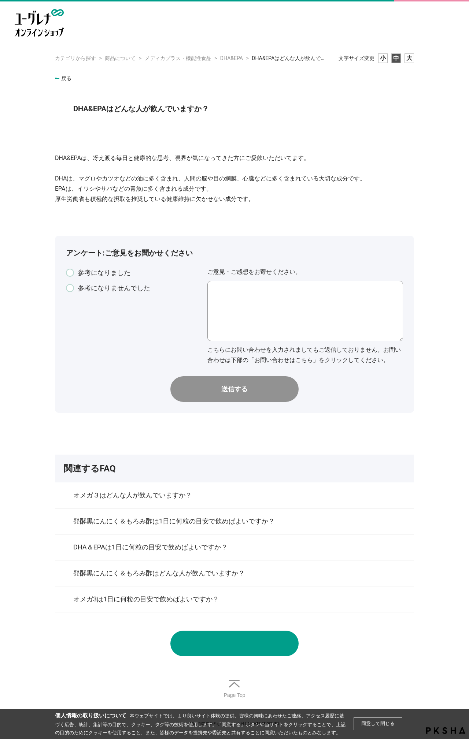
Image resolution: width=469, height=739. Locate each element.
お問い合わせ (234, 643)
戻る (66, 78)
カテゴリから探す (75, 58)
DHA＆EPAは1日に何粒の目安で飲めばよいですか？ (150, 547)
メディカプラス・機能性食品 (178, 58)
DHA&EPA (231, 58)
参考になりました (104, 272)
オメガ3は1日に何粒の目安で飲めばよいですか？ (146, 599)
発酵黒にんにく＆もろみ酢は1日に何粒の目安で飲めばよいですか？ (174, 521)
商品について (120, 58)
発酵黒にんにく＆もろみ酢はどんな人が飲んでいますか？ (159, 573)
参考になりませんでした (114, 288)
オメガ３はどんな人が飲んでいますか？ (132, 495)
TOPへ (234, 689)
